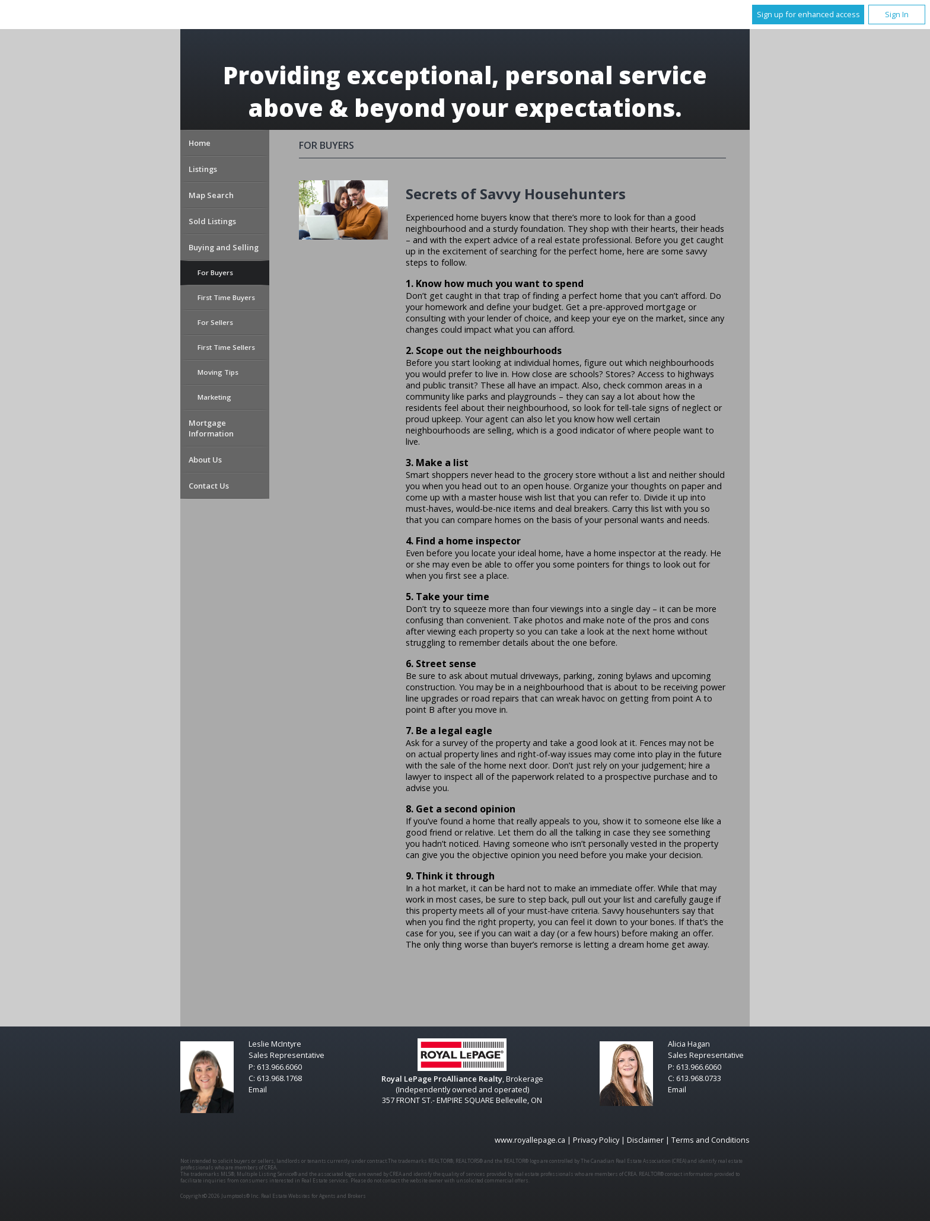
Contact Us (209, 485)
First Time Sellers (226, 347)
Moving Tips (218, 372)
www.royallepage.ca (530, 1139)
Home (200, 143)
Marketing (214, 397)
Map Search (211, 195)
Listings (203, 169)
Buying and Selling (224, 247)
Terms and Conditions (710, 1139)
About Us (205, 459)
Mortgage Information (211, 428)
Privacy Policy (596, 1139)
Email (258, 1089)
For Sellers (215, 322)
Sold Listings (212, 221)
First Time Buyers (226, 297)
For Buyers (215, 272)
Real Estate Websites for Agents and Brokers (313, 1196)
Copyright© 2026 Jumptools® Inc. (220, 1196)
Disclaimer (645, 1139)
